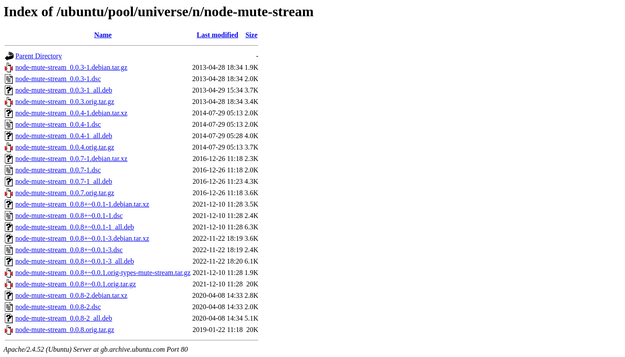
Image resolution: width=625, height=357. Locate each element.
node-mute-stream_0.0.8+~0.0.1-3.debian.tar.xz (82, 238)
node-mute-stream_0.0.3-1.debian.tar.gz (71, 67)
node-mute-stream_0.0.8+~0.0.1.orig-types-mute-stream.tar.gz (102, 272)
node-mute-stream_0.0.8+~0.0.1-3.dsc (69, 249)
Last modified (218, 35)
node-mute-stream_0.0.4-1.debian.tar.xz (71, 113)
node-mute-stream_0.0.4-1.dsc (58, 124)
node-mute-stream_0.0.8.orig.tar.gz (64, 329)
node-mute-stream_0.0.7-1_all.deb (63, 181)
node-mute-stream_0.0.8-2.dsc (58, 307)
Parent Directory (38, 56)
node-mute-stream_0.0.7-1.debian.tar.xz (71, 158)
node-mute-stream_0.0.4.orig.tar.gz (64, 147)
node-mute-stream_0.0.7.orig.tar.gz (64, 192)
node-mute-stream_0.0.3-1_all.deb (63, 90)
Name (103, 35)
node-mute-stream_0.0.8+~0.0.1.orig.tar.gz (75, 284)
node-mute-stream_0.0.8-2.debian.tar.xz (71, 295)
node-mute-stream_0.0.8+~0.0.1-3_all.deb (74, 261)
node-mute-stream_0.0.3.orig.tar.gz (64, 101)
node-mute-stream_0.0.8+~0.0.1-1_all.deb (74, 227)
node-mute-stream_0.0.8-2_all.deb (63, 318)
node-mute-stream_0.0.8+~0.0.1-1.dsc (69, 215)
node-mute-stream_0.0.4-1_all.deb (63, 135)
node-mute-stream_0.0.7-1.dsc (58, 170)
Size (251, 35)
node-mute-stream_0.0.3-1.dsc (58, 78)
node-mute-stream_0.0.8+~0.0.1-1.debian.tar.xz (82, 204)
